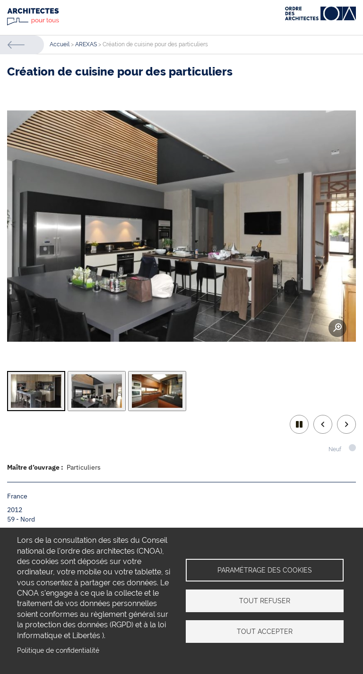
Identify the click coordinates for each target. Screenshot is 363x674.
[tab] (36, 391)
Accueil (59, 44)
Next (346, 424)
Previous (322, 424)
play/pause (299, 424)
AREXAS (86, 44)
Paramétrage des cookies (264, 570)
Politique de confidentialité (58, 650)
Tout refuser (264, 601)
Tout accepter (265, 631)
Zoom (337, 328)
